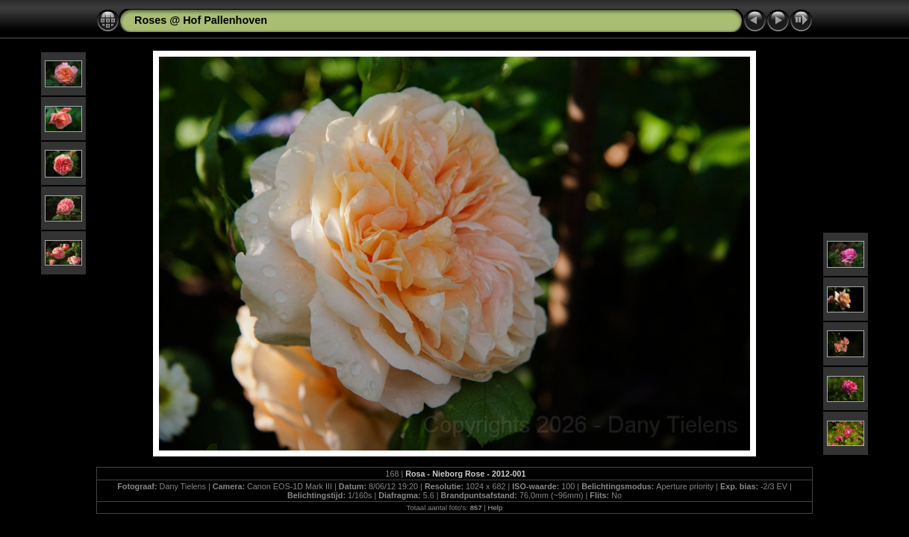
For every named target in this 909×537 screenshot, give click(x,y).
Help (495, 507)
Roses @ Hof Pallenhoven (200, 20)
